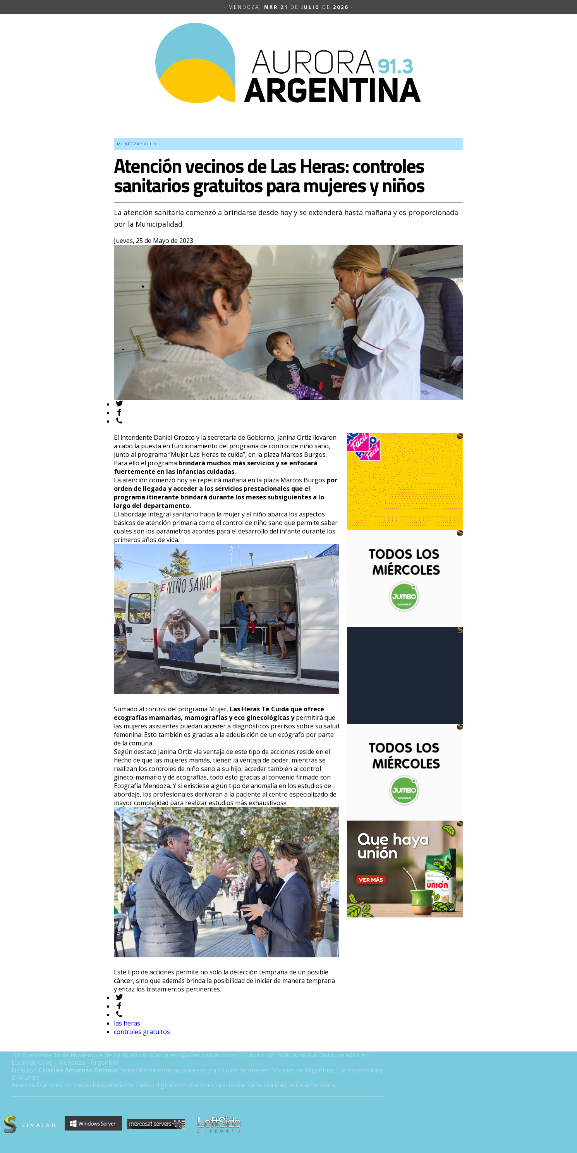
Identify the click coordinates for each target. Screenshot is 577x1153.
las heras (127, 1023)
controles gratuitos (142, 1031)
